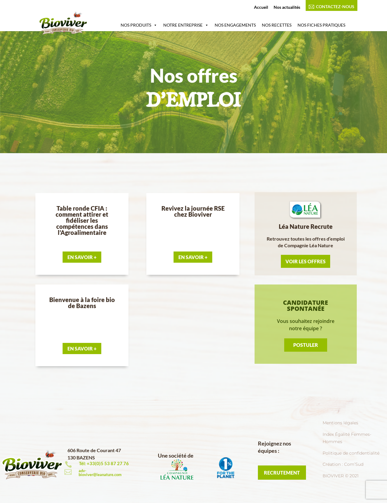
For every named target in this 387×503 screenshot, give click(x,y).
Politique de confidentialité (351, 453)
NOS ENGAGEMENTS (235, 25)
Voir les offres (305, 261)
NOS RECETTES (276, 25)
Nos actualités (287, 7)
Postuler (305, 345)
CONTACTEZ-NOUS (331, 7)
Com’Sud (353, 464)
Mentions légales (340, 423)
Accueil (261, 7)
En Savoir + (81, 257)
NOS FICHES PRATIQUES (321, 25)
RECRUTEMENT (282, 472)
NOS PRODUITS (139, 25)
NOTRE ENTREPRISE (186, 25)
